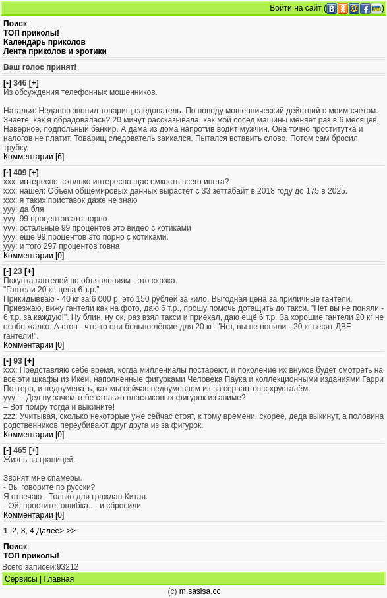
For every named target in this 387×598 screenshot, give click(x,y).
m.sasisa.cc (200, 591)
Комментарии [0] (33, 255)
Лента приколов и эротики (55, 51)
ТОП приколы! (31, 33)
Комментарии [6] (33, 156)
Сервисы (21, 579)
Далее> (50, 530)
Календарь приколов (44, 42)
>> (71, 530)
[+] (34, 83)
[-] (7, 83)
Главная (59, 579)
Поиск (15, 23)
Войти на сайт (295, 8)
